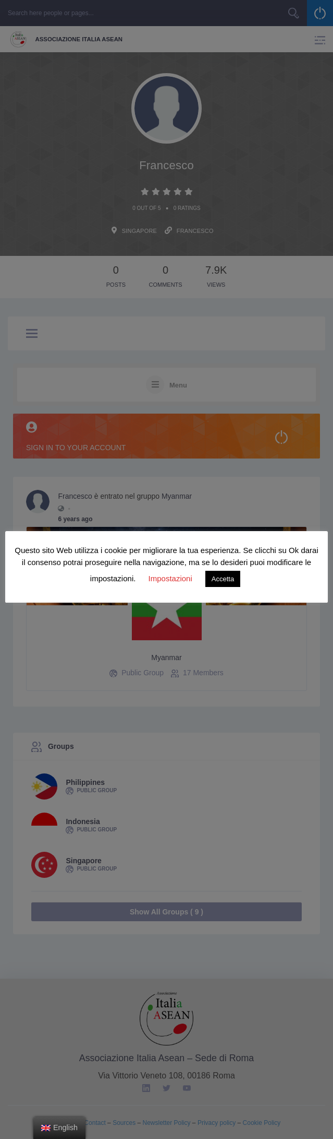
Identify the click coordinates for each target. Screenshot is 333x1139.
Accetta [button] (223, 579)
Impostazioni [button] (170, 578)
